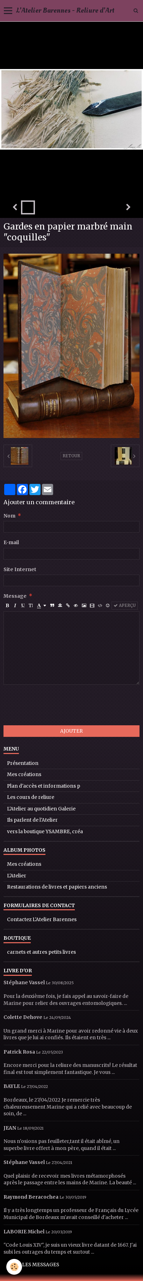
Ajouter (71, 731)
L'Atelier (16, 876)
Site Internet (19, 570)
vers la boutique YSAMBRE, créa (45, 832)
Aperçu (125, 605)
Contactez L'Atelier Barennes (42, 920)
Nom (9, 516)
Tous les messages (33, 1265)
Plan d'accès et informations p (43, 786)
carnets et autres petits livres (41, 952)
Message (15, 596)
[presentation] (56, 705)
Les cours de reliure (30, 797)
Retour (71, 455)
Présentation (22, 763)
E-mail (11, 543)
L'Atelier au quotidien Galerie (41, 809)
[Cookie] (14, 1267)
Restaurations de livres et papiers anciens (57, 887)
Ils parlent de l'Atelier (32, 820)
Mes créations (24, 774)
